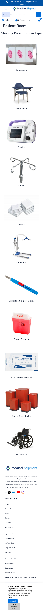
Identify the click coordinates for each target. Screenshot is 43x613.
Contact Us (22, 4)
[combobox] (22, 14)
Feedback (8, 523)
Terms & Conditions (11, 559)
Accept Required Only (14, 606)
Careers (7, 518)
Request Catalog (10, 548)
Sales (7, 513)
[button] (6, 492)
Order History (9, 538)
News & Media (10, 573)
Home (7, 504)
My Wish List (9, 543)
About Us (8, 509)
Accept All (13, 601)
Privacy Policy (9, 563)
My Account (9, 534)
